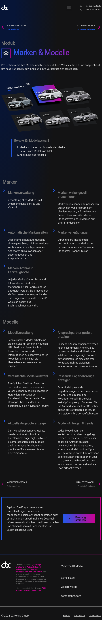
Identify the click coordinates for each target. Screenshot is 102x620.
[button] (69, 8)
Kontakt (66, 615)
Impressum (79, 615)
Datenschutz (95, 615)
